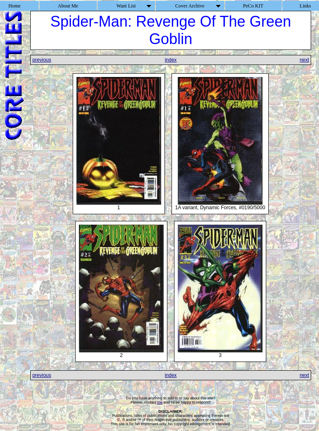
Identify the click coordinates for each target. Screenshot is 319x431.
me (160, 402)
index (171, 60)
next (304, 60)
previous (41, 60)
